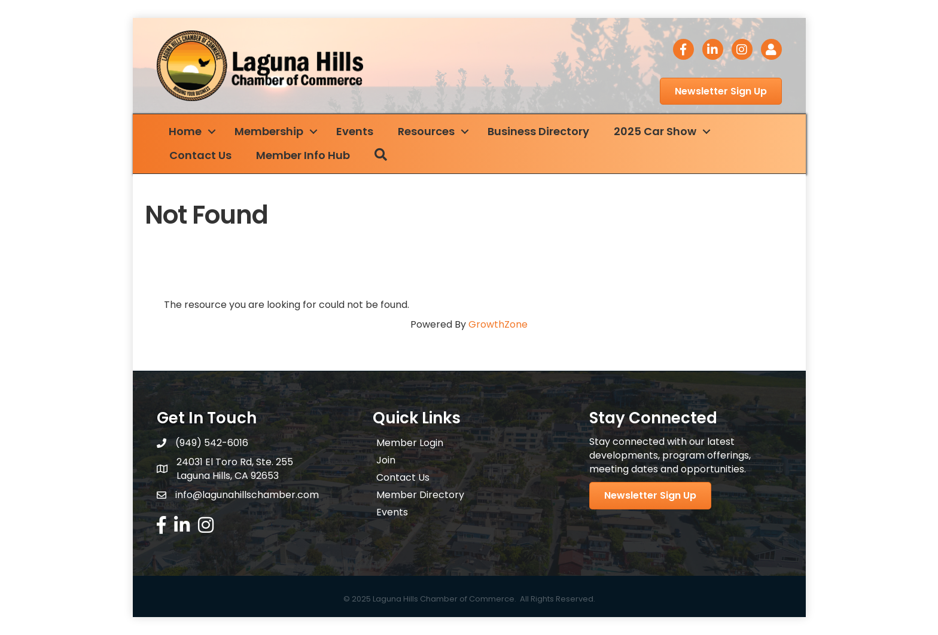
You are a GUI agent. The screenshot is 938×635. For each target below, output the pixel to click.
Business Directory (538, 131)
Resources (426, 131)
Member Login (409, 443)
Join (385, 460)
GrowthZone (498, 324)
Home (185, 131)
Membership (268, 131)
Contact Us (200, 155)
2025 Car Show (655, 131)
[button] (721, 91)
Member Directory (420, 495)
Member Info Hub (303, 155)
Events (354, 131)
